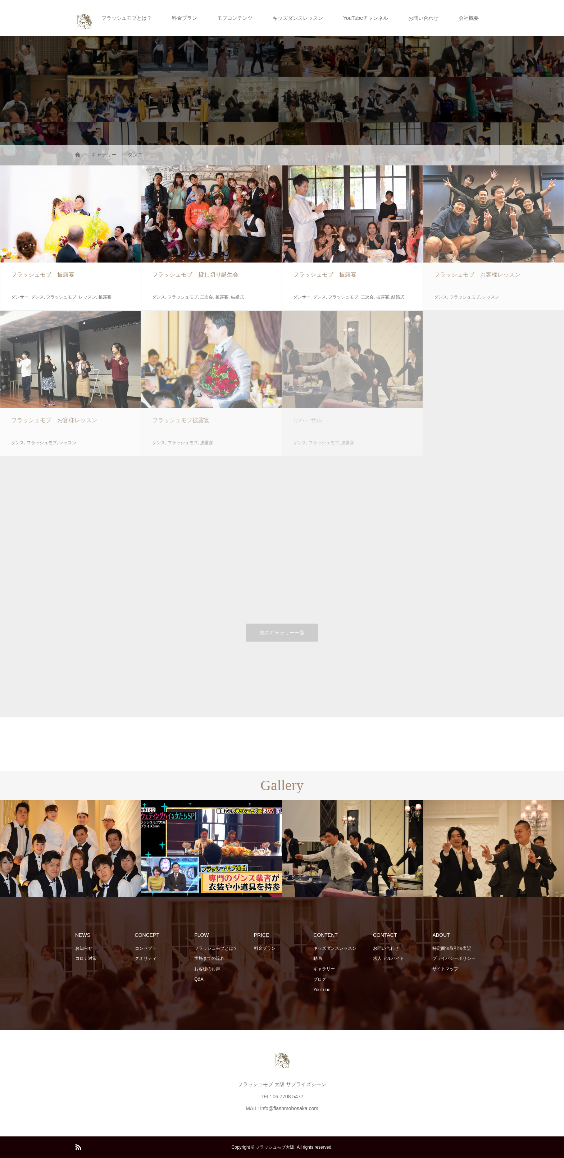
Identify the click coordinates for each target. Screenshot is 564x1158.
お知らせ (83, 948)
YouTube (321, 989)
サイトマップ (445, 968)
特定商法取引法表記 (451, 948)
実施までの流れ (209, 958)
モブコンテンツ (235, 18)
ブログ (319, 979)
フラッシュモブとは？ (126, 18)
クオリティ (145, 958)
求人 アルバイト (388, 958)
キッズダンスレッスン (298, 18)
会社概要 (469, 18)
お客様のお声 (207, 968)
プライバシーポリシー (454, 958)
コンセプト (145, 948)
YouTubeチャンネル (365, 18)
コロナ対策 (86, 958)
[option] (70, 848)
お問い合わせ (423, 18)
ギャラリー (324, 968)
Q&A (198, 979)
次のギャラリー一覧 (282, 632)
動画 (317, 958)
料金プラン (184, 18)
